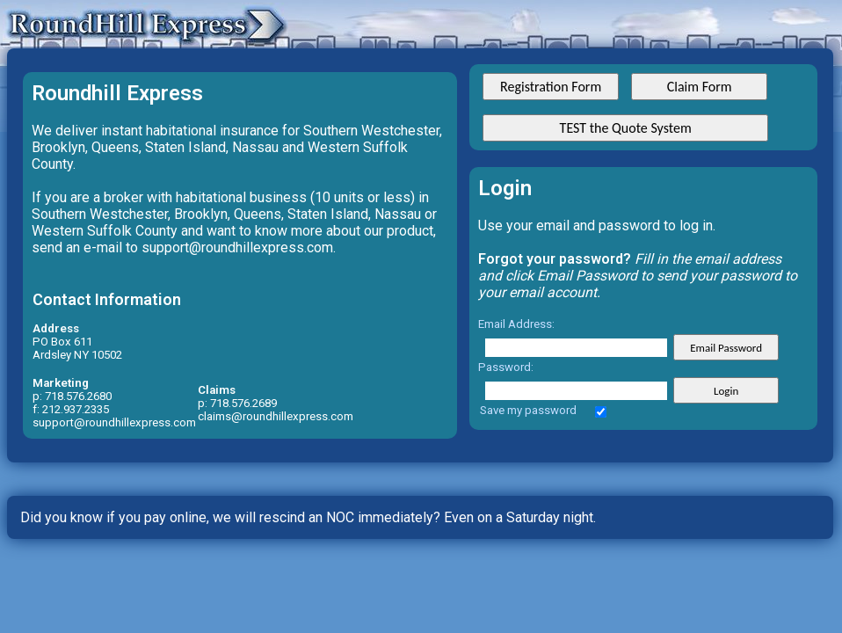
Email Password (726, 347)
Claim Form (699, 86)
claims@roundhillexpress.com (275, 416)
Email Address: (516, 324)
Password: (506, 367)
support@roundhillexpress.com (114, 422)
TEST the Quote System (626, 128)
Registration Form (550, 86)
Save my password (528, 410)
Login (726, 390)
